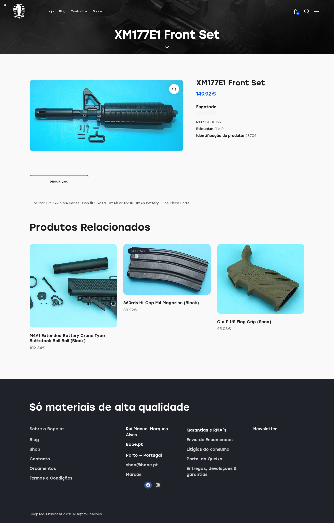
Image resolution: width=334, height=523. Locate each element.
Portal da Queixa (204, 458)
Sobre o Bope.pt (47, 428)
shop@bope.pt (142, 464)
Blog (34, 439)
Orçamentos (43, 468)
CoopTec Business (44, 514)
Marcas (133, 474)
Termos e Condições (51, 478)
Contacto (40, 458)
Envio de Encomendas (210, 439)
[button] (316, 11)
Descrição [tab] (59, 181)
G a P (219, 128)
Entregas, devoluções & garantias (212, 471)
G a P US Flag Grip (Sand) (244, 321)
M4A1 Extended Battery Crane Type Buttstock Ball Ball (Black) (67, 338)
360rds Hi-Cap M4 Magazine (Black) (161, 302)
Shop (35, 449)
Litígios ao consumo (208, 449)
